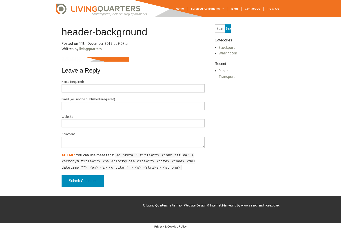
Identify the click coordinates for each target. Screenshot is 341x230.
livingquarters (90, 49)
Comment (68, 134)
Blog (234, 8)
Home (180, 8)
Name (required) (73, 82)
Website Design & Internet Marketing (210, 205)
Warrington (228, 53)
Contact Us (252, 8)
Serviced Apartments (205, 8)
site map (176, 205)
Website (67, 116)
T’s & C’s (273, 8)
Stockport (227, 47)
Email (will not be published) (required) (88, 99)
